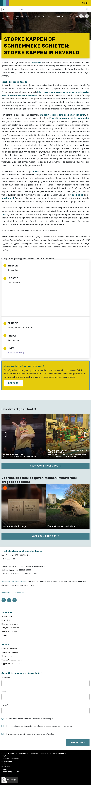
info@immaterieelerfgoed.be (12, 592)
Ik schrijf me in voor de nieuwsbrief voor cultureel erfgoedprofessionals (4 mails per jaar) (37, 726)
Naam (3, 691)
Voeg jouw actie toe (44, 536)
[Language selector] (8, 9)
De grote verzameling (42, 16)
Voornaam (5, 677)
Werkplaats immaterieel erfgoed (13, 581)
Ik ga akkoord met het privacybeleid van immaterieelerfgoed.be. (27, 734)
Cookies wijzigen (58, 753)
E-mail (4, 705)
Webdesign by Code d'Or (10, 772)
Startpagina (6, 16)
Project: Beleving (15, 352)
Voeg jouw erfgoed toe (44, 466)
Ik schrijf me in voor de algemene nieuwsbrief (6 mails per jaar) (27, 719)
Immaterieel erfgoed (23, 16)
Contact (13, 383)
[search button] (87, 9)
